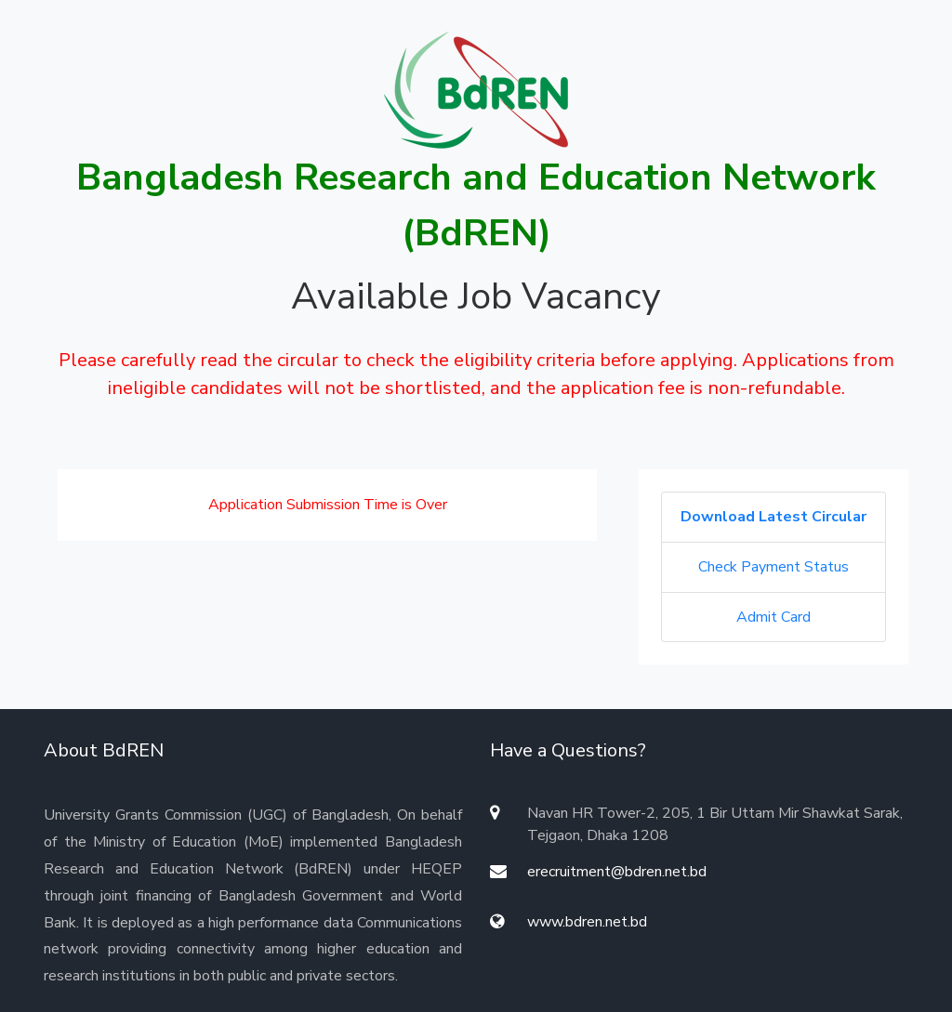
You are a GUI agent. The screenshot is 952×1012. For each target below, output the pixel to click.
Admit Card (773, 617)
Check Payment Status (773, 567)
